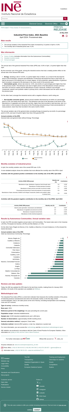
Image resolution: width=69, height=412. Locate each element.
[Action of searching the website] (65, 18)
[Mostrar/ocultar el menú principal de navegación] (3, 24)
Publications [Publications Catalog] (5, 384)
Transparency (29, 359)
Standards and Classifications (10, 372)
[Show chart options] (67, 121)
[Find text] (33, 18)
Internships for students (56, 359)
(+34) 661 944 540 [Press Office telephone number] (30, 347)
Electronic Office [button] (51, 24)
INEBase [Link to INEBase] (37, 289)
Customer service (6, 379)
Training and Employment (57, 357)
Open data (4, 382)
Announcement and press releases (30, 27)
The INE (27, 357)
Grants (51, 362)
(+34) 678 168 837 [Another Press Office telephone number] (43, 347)
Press (3, 368)
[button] (63, 24)
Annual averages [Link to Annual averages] (9, 60)
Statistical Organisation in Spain (34, 362)
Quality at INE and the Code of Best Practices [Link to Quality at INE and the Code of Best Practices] (24, 332)
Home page (4, 27)
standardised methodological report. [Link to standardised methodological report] (52, 327)
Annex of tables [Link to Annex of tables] (9, 56)
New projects (5, 375)
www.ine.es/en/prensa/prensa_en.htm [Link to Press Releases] (26, 344)
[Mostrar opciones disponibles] (66, 177)
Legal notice (5, 363)
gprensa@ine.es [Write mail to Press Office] (56, 347)
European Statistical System (33, 367)
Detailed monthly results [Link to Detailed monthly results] (11, 58)
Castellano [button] (63, 9)
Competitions (53, 364)
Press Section (14, 27)
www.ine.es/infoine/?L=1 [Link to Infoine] (35, 350)
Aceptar (37, 409)
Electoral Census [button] (35, 24)
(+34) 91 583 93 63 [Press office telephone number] (18, 347)
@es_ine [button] (58, 339)
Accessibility (5, 366)
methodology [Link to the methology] (31, 327)
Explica (51, 367)
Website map (5, 361)
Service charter (6, 387)
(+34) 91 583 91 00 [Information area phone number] (21, 350)
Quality (27, 364)
